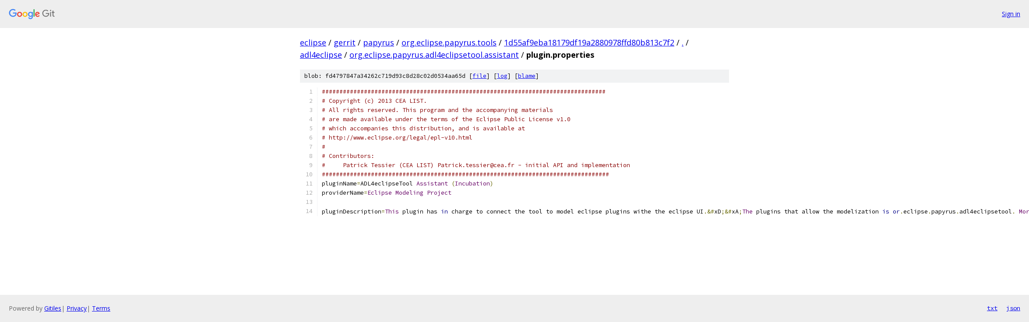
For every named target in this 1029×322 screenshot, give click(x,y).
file (479, 76)
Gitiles (52, 308)
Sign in (1011, 14)
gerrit (345, 42)
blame (527, 76)
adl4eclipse (321, 54)
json (1013, 308)
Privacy (77, 308)
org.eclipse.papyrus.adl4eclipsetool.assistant (434, 54)
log (502, 76)
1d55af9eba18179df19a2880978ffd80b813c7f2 (589, 42)
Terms (101, 308)
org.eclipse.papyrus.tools (449, 42)
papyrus (378, 42)
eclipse (313, 42)
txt (992, 308)
